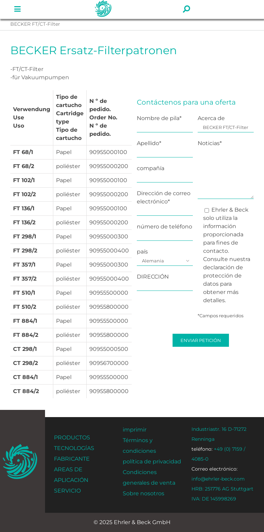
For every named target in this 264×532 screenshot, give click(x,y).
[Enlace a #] (17, 9)
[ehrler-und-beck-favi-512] (20, 446)
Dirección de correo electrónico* (165, 202)
